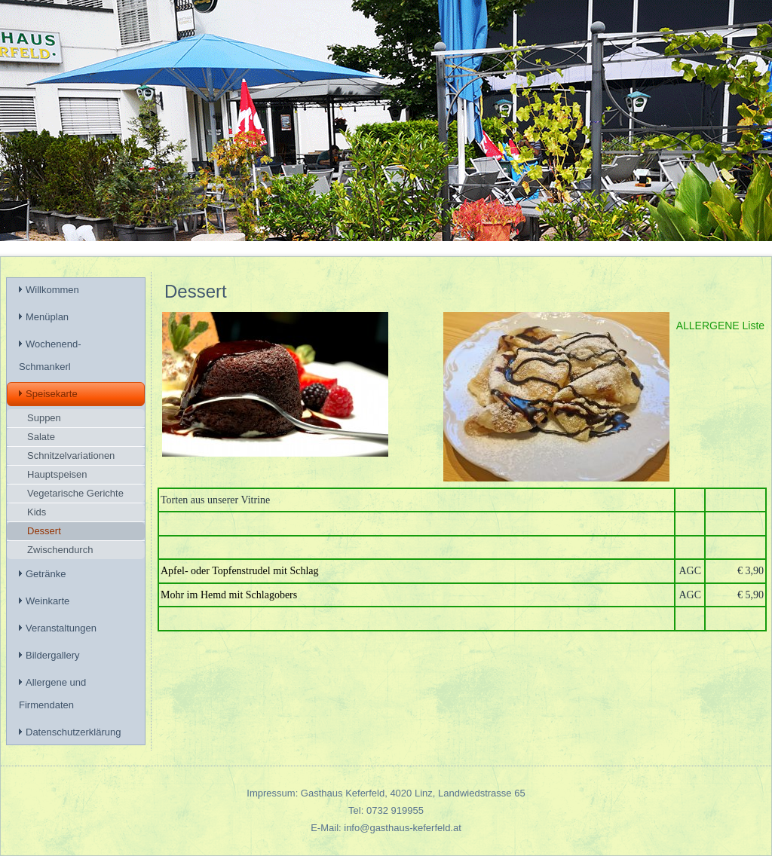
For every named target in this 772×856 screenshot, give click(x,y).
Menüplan (47, 317)
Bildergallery (53, 655)
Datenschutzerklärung (73, 732)
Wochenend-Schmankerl (50, 355)
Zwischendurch (60, 549)
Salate (41, 436)
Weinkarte (47, 601)
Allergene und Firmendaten (52, 694)
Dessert (44, 531)
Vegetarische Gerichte (75, 493)
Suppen (44, 417)
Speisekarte (52, 393)
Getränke (46, 573)
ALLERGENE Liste (720, 325)
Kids (36, 512)
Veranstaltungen (61, 628)
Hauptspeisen (57, 474)
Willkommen (52, 289)
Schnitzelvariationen (71, 455)
